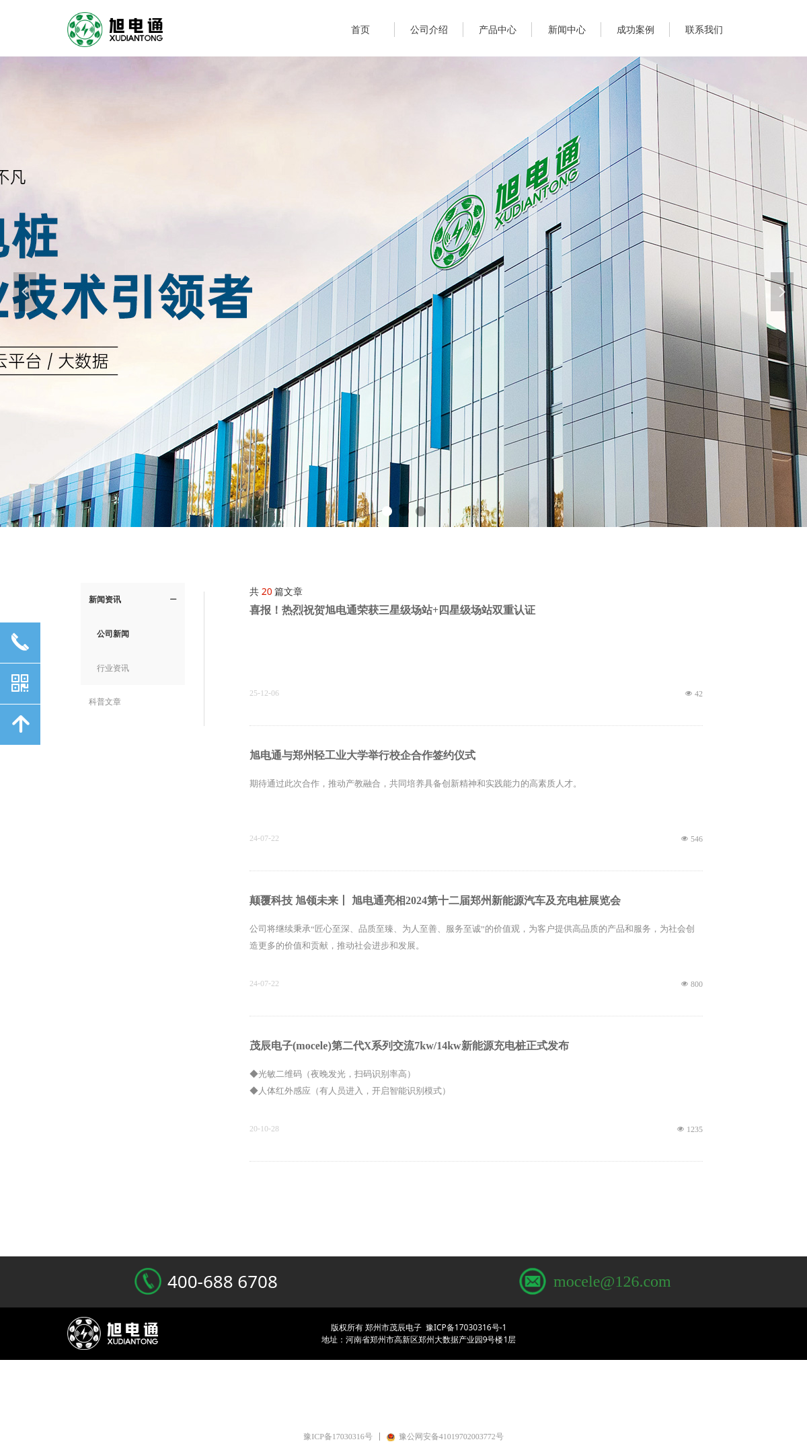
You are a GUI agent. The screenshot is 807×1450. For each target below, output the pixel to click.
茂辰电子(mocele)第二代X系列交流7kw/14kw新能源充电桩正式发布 (409, 1045)
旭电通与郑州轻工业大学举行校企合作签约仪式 (362, 755)
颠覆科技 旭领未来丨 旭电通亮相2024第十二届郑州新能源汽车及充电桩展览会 (435, 900)
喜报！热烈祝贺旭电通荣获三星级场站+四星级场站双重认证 (392, 610)
